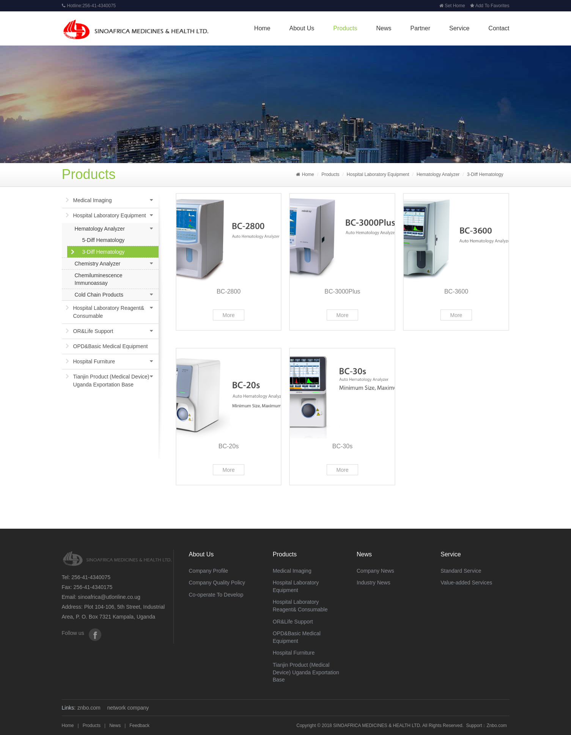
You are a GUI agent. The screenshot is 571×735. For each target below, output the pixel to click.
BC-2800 (229, 291)
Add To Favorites (490, 5)
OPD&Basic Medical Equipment (110, 346)
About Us (302, 28)
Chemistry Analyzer (98, 264)
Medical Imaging (92, 200)
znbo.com (89, 708)
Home (262, 28)
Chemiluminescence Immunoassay (99, 279)
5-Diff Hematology (103, 240)
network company (128, 708)
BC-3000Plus (342, 291)
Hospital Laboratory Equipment (378, 174)
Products (345, 28)
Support (474, 725)
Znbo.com (496, 725)
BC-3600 (456, 291)
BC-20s (229, 446)
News (384, 28)
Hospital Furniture (94, 361)
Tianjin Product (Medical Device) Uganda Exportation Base (111, 381)
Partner (420, 28)
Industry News (373, 583)
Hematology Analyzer (438, 174)
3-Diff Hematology (485, 174)
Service (459, 28)
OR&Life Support (93, 331)
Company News (375, 571)
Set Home (452, 5)
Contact (498, 28)
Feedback (139, 725)
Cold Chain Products (99, 295)
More (229, 315)
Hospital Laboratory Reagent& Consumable (109, 312)
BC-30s (342, 446)
